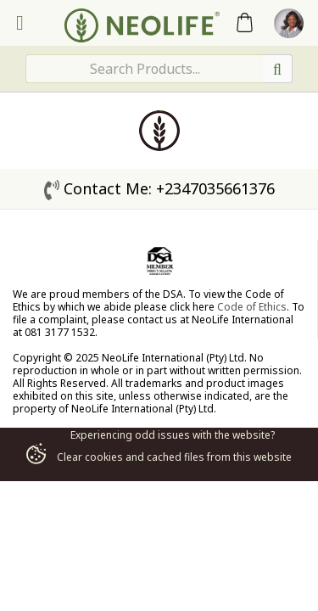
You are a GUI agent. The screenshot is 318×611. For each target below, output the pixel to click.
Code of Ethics (252, 307)
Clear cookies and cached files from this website (158, 457)
